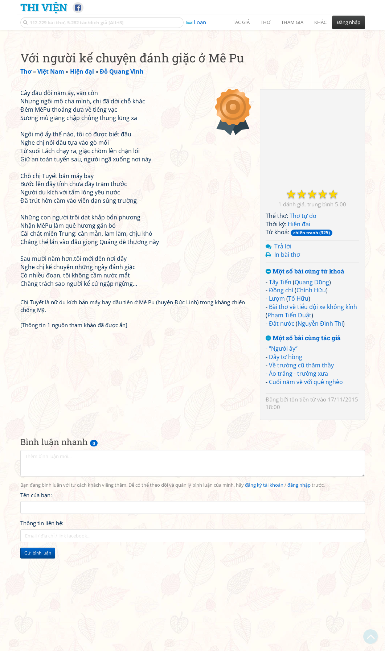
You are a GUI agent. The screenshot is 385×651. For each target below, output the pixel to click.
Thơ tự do (303, 317)
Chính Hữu (311, 392)
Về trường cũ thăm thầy (301, 467)
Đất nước (281, 425)
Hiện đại (299, 326)
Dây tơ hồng (285, 458)
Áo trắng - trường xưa (298, 475)
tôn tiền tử (303, 500)
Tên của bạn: (36, 596)
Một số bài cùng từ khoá (305, 373)
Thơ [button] (265, 22)
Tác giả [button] (241, 22)
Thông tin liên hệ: (42, 624)
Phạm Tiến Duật (289, 417)
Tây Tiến (280, 384)
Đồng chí (281, 392)
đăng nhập (299, 587)
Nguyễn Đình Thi (320, 425)
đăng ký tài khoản (264, 587)
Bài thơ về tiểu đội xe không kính (313, 408)
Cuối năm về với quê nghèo (306, 483)
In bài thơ (287, 356)
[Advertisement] (192, 85)
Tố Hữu (298, 400)
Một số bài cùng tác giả (303, 439)
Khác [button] (320, 22)
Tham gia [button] (292, 22)
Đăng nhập (348, 22)
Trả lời (282, 348)
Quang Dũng (312, 384)
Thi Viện (43, 7)
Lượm (277, 400)
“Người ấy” (283, 450)
